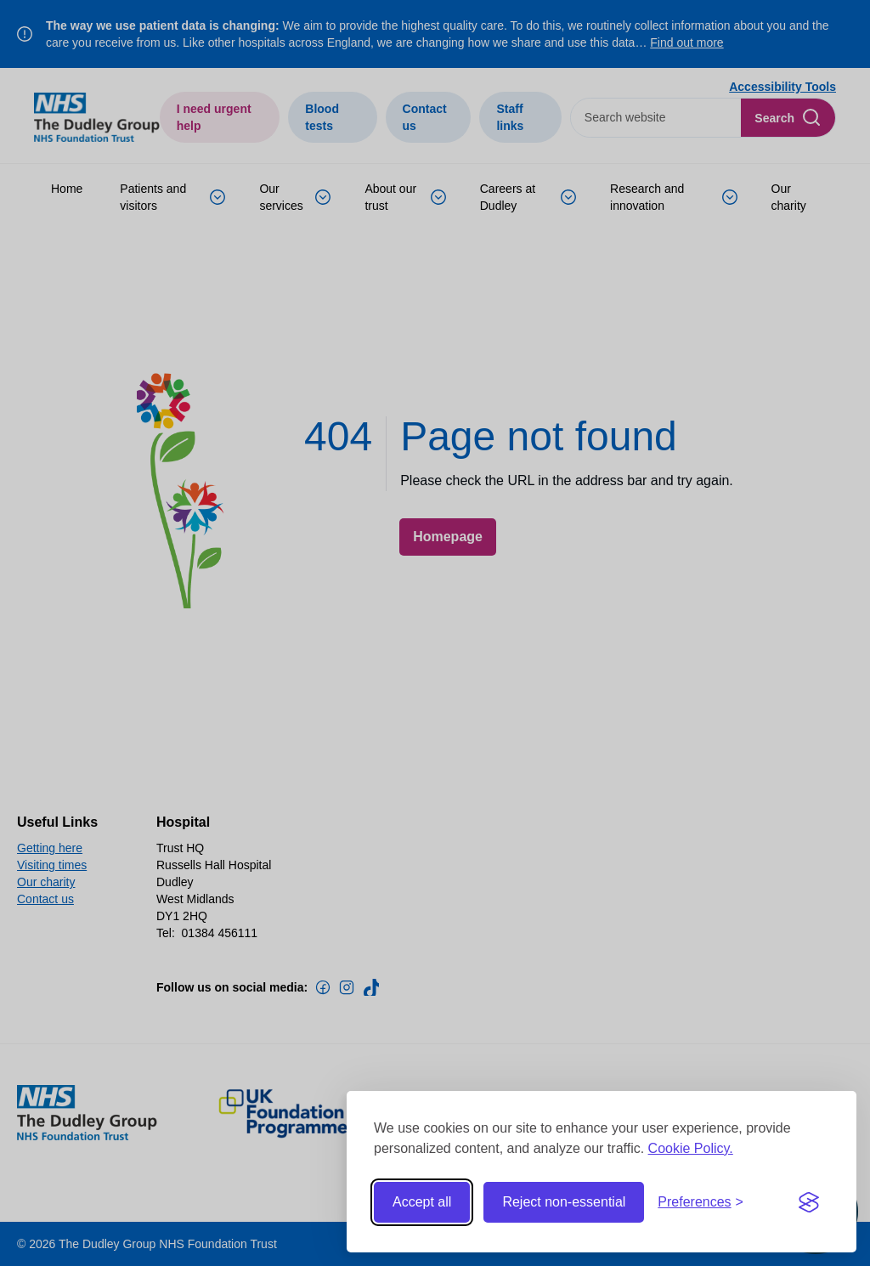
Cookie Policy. (690, 1148)
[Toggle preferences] (700, 1202)
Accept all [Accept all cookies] (422, 1202)
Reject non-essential (563, 1202)
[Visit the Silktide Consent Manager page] (808, 1202)
